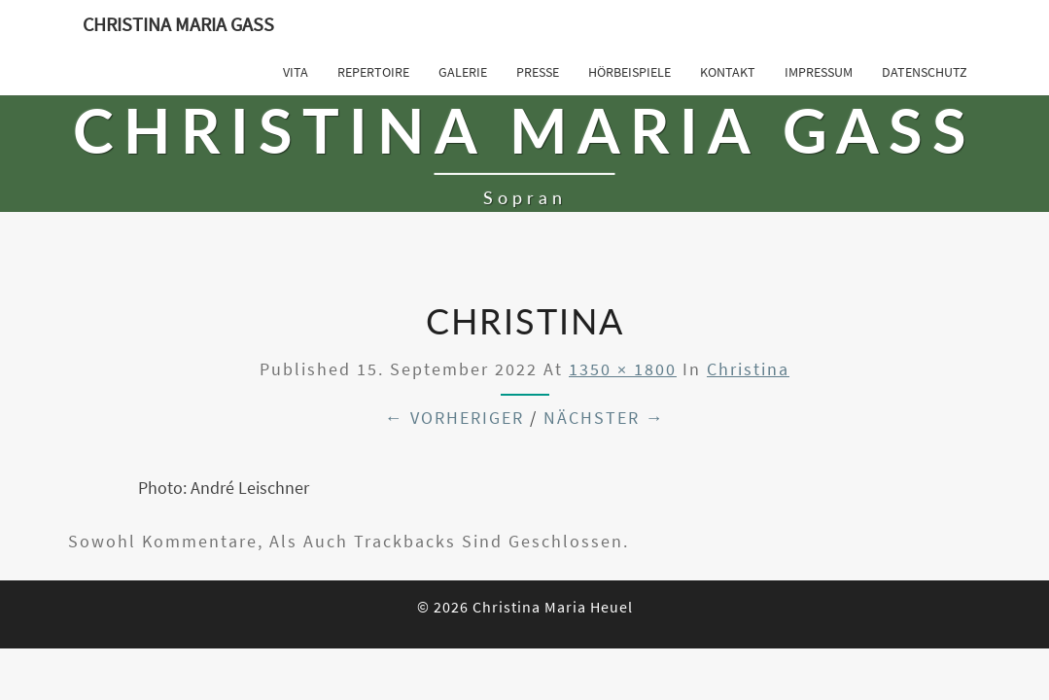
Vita (295, 72)
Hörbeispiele (629, 72)
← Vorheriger (454, 417)
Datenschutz (924, 72)
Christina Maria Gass (178, 24)
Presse (537, 72)
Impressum (819, 72)
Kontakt (727, 72)
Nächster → (604, 417)
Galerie (462, 72)
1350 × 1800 (623, 369)
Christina (748, 369)
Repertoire (373, 72)
